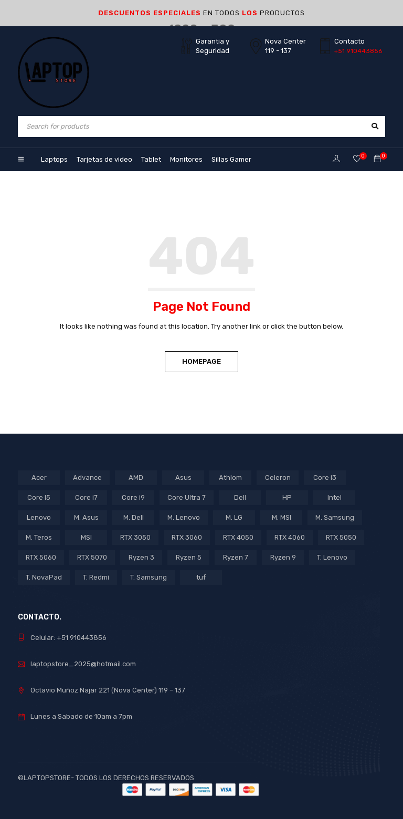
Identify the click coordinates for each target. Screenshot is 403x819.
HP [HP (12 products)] (287, 497)
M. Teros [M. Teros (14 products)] (39, 537)
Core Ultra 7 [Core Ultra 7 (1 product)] (186, 497)
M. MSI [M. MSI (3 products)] (281, 517)
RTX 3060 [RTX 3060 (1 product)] (187, 537)
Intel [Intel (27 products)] (334, 497)
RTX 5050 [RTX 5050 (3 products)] (341, 537)
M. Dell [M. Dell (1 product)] (133, 517)
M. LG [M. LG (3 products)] (234, 517)
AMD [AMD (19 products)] (136, 477)
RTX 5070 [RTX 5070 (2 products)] (92, 557)
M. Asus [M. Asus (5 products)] (86, 517)
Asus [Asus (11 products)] (183, 477)
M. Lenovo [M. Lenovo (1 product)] (183, 517)
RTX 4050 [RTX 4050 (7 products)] (238, 537)
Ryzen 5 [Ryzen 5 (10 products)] (189, 557)
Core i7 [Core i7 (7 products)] (86, 497)
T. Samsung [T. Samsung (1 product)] (148, 577)
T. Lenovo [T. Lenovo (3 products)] (332, 557)
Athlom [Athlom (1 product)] (230, 477)
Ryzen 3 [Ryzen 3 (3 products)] (141, 557)
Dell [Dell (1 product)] (240, 497)
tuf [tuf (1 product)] (201, 577)
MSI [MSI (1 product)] (86, 537)
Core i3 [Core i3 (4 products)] (324, 477)
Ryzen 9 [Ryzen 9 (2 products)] (283, 557)
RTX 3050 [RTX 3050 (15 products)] (135, 537)
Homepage (201, 361)
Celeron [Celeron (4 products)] (278, 477)
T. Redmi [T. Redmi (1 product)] (96, 577)
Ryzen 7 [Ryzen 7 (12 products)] (235, 557)
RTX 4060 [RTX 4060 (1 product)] (289, 537)
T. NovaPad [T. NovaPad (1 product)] (44, 577)
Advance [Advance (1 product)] (87, 477)
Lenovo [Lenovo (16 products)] (39, 517)
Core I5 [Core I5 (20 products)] (38, 497)
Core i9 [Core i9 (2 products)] (133, 497)
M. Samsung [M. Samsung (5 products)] (334, 517)
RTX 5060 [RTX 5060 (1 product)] (41, 557)
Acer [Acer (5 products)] (39, 477)
